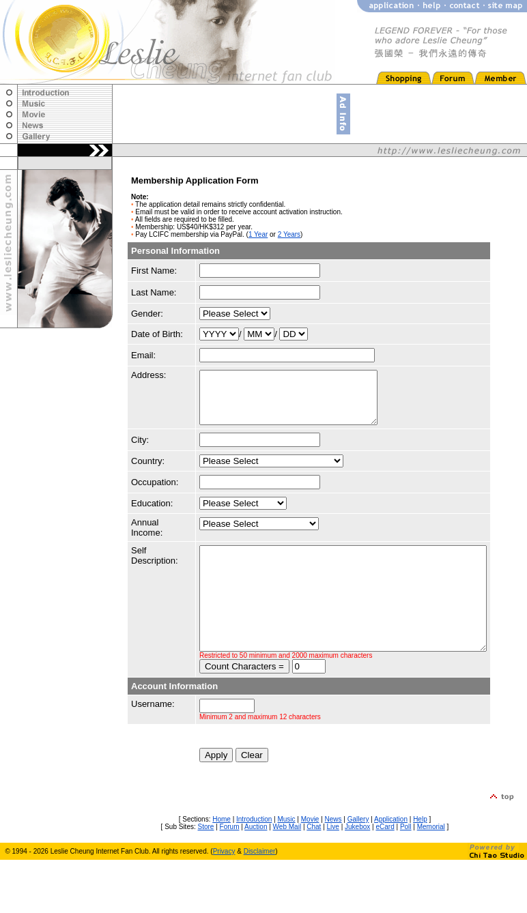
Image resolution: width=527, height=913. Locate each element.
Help (420, 857)
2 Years (289, 234)
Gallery (358, 857)
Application (391, 857)
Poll (406, 865)
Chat (314, 865)
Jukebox (357, 865)
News (333, 857)
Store (206, 865)
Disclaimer (260, 889)
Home (221, 857)
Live (333, 865)
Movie (310, 857)
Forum (230, 865)
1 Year (258, 234)
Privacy (224, 889)
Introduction (254, 857)
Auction (255, 865)
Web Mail (287, 865)
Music (286, 857)
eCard (384, 865)
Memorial (431, 865)
